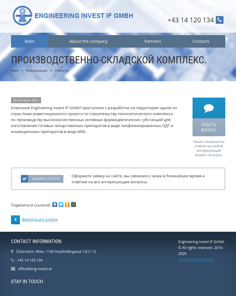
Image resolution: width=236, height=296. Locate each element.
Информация (36, 70)
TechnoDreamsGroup (196, 259)
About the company (88, 41)
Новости (61, 70)
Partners (152, 41)
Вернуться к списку (34, 219)
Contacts (201, 41)
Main (30, 41)
